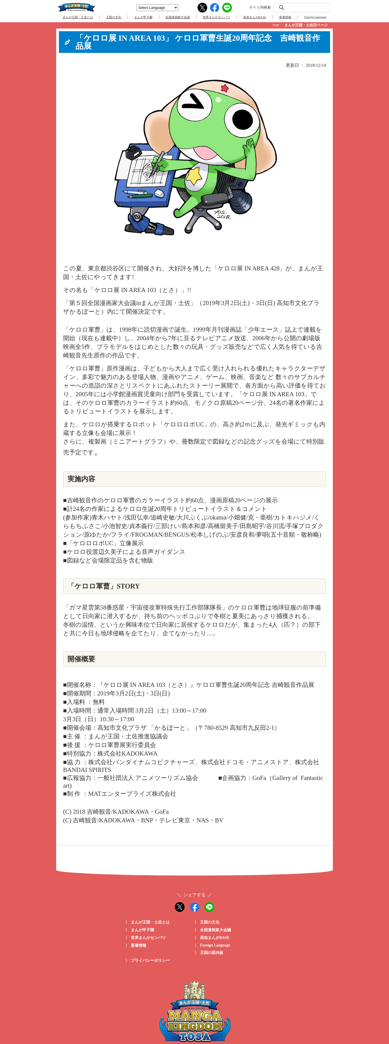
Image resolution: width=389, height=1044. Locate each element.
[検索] (301, 7)
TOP (276, 25)
